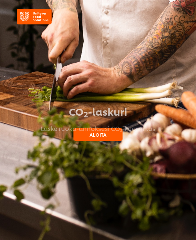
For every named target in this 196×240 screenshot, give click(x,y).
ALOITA (98, 134)
